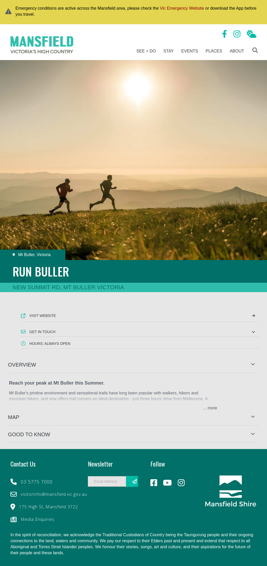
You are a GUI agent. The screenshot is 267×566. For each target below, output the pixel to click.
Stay (168, 51)
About (237, 51)
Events (189, 51)
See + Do (146, 51)
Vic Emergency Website (182, 8)
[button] (140, 331)
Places (214, 51)
